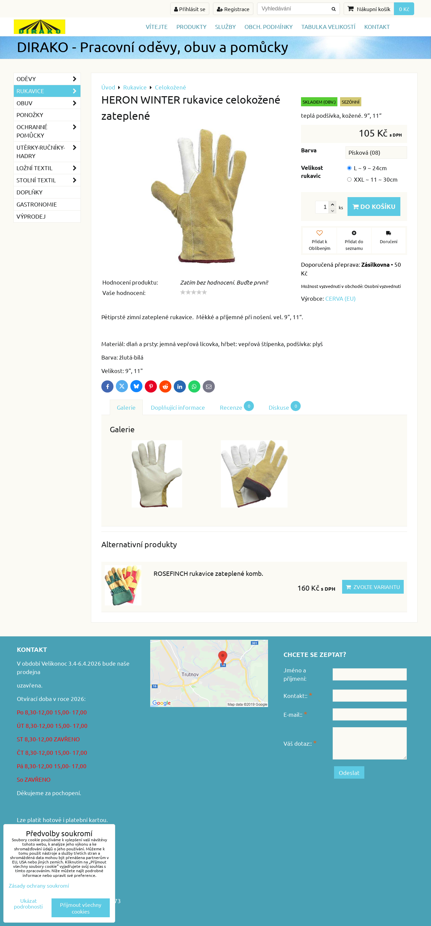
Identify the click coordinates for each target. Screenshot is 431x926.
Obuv (48, 103)
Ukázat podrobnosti (28, 903)
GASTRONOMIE (36, 204)
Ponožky (29, 114)
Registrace (233, 8)
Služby (225, 26)
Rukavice (48, 91)
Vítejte (157, 26)
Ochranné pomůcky (48, 131)
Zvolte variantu (373, 586)
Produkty (191, 26)
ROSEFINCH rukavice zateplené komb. (208, 573)
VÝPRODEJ (31, 216)
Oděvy (48, 79)
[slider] (193, 292)
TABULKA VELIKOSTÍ (328, 26)
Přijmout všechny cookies (80, 908)
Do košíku (374, 206)
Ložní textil (48, 168)
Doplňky (29, 191)
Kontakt (377, 26)
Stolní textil (48, 180)
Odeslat (349, 772)
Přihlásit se (189, 8)
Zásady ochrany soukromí (39, 885)
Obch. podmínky (268, 26)
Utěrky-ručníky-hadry (48, 152)
